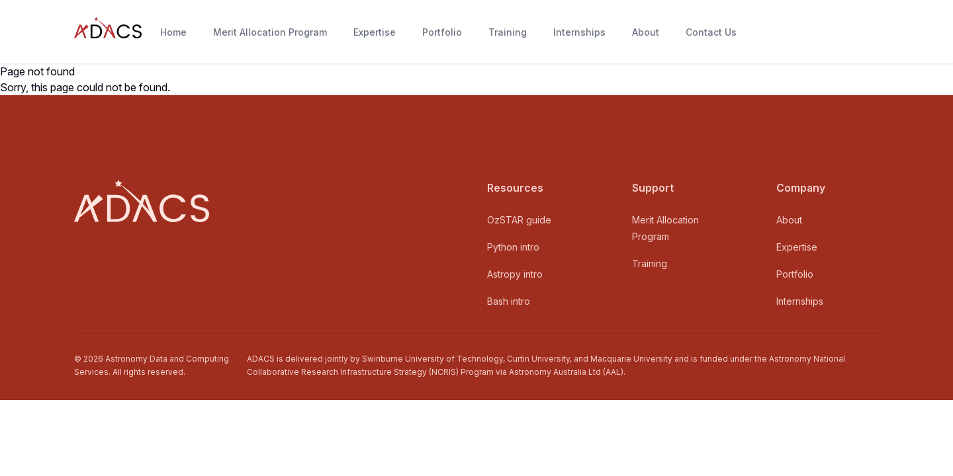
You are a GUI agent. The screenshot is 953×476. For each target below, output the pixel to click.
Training (507, 32)
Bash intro (508, 301)
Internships (579, 32)
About (645, 32)
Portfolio (442, 32)
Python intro (513, 247)
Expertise (374, 32)
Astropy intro (515, 274)
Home (173, 32)
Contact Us (711, 32)
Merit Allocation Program (270, 32)
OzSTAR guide (519, 219)
